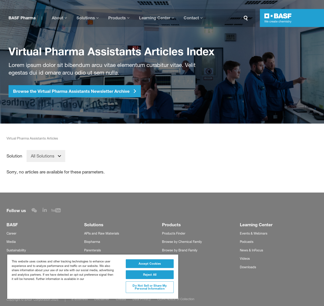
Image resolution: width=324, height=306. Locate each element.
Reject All (149, 274)
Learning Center (154, 18)
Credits (121, 299)
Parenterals (92, 250)
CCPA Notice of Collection (175, 299)
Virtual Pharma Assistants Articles (32, 138)
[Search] (246, 18)
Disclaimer (101, 299)
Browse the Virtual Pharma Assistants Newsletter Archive (75, 91)
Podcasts (246, 242)
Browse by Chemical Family (182, 242)
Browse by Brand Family (179, 250)
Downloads (248, 267)
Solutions (85, 18)
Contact (191, 18)
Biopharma (92, 242)
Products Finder (173, 233)
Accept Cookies (150, 263)
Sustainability (16, 250)
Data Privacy (142, 299)
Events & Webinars (253, 233)
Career (11, 233)
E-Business (80, 299)
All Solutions (42, 156)
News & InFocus (251, 250)
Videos (245, 259)
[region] (92, 276)
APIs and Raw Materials (101, 233)
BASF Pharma (22, 18)
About (57, 18)
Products (117, 18)
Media (11, 242)
